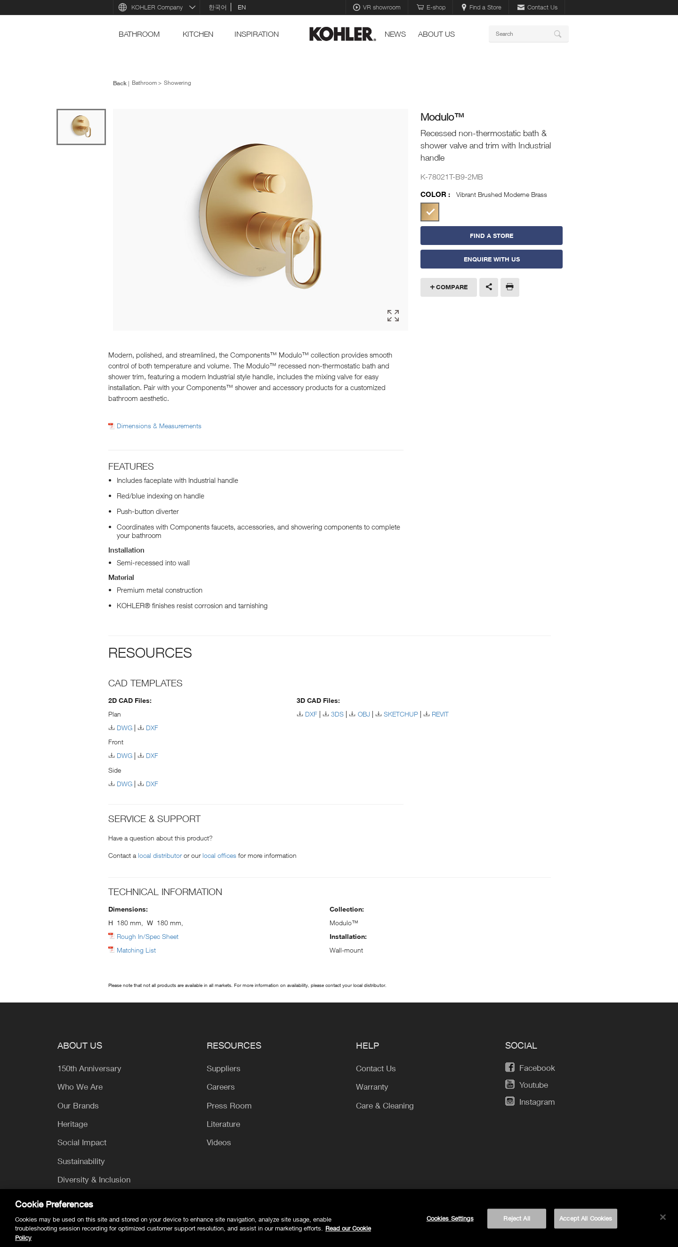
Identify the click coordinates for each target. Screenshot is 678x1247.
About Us (436, 34)
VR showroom (377, 7)
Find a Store (481, 7)
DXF (152, 728)
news (395, 34)
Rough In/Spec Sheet (147, 936)
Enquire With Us (492, 259)
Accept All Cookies (585, 1222)
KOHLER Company (157, 7)
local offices (219, 855)
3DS (337, 714)
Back (120, 83)
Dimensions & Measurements (159, 426)
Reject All (516, 1222)
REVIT (440, 714)
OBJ (364, 714)
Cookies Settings (450, 1222)
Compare (452, 287)
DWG (124, 728)
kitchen (198, 34)
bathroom (139, 34)
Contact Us (537, 7)
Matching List (136, 950)
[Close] (663, 1221)
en (242, 7)
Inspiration (256, 34)
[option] (260, 220)
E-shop (431, 7)
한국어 (218, 7)
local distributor (160, 855)
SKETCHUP (401, 714)
